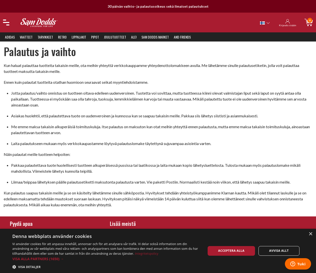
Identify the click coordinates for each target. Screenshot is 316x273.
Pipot (95, 37)
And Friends (182, 37)
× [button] (310, 234)
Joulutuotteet (115, 37)
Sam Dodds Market (155, 37)
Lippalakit (79, 37)
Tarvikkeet (45, 37)
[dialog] (158, 251)
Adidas (10, 37)
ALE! (134, 37)
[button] (106, 258)
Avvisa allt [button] (279, 251)
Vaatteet (26, 37)
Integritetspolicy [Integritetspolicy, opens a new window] (146, 254)
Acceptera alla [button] (231, 251)
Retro (62, 37)
